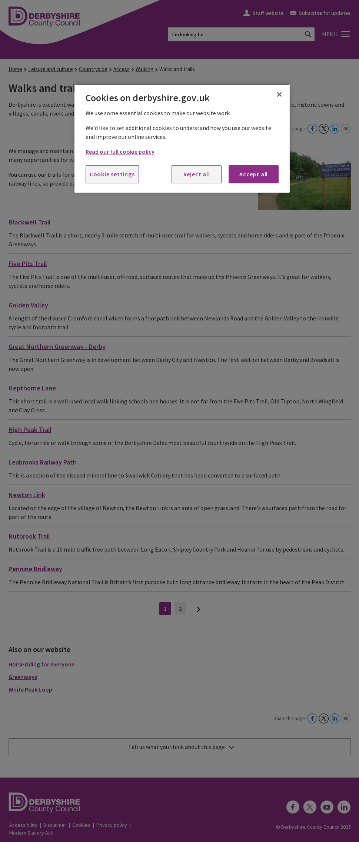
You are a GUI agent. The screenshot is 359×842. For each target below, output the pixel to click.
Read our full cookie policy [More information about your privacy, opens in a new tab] (120, 151)
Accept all (253, 174)
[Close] (279, 94)
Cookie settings (112, 174)
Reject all (196, 174)
